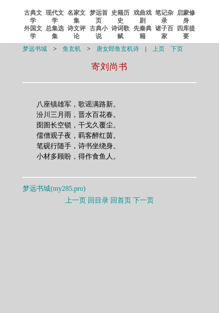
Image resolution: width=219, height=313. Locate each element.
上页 (159, 49)
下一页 (143, 200)
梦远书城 (35, 49)
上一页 (75, 200)
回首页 (120, 200)
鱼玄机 (72, 49)
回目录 (98, 200)
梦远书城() (54, 188)
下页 (177, 49)
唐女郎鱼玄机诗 (117, 49)
